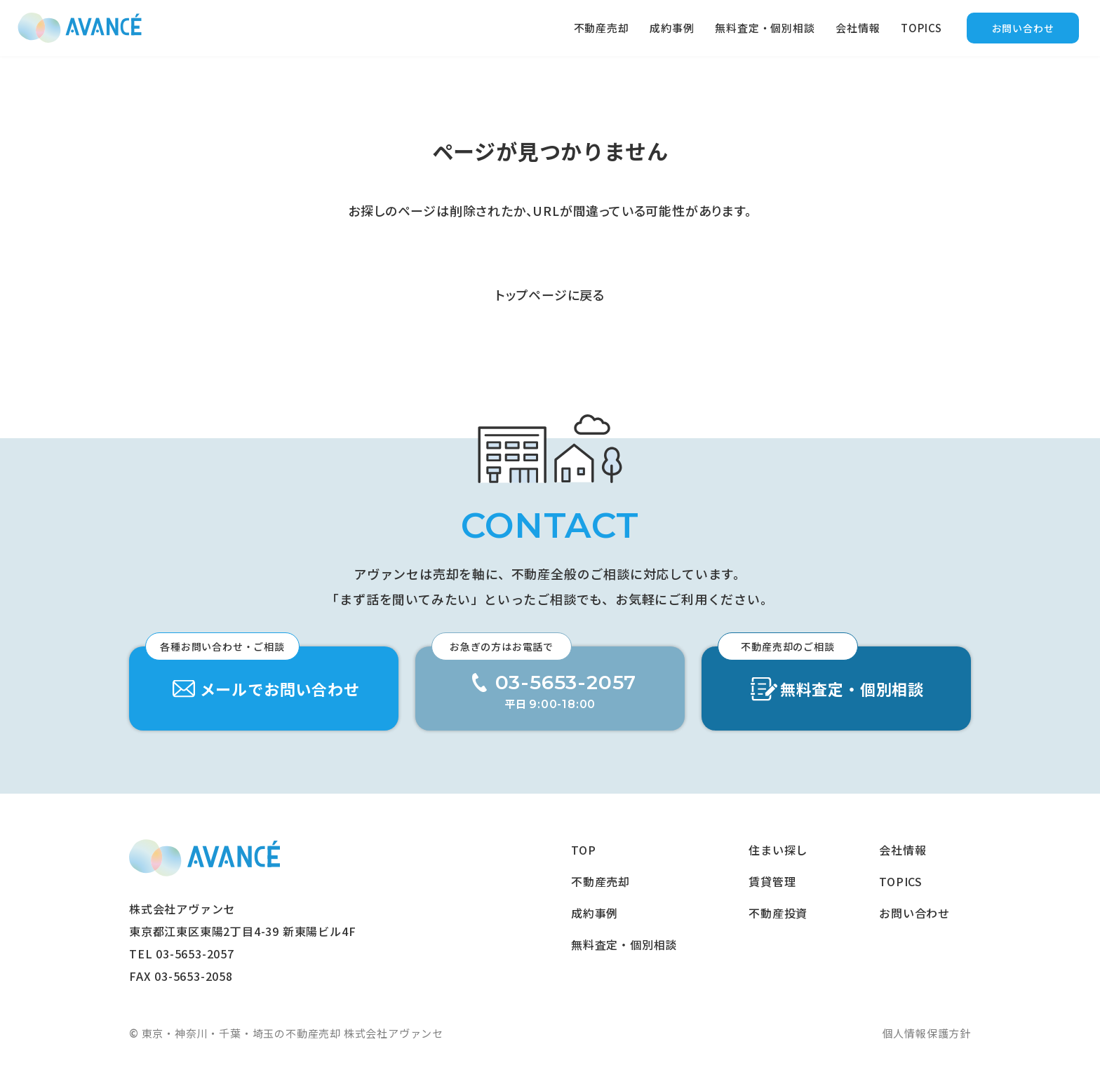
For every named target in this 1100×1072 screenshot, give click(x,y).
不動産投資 (778, 912)
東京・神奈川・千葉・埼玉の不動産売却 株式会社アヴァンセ (204, 857)
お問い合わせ (1023, 28)
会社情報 (858, 27)
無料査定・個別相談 (764, 27)
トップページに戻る (550, 294)
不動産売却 (601, 27)
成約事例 (672, 27)
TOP (583, 849)
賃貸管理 (772, 881)
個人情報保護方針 (927, 1033)
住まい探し (778, 849)
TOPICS (921, 27)
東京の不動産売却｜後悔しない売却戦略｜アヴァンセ (80, 28)
